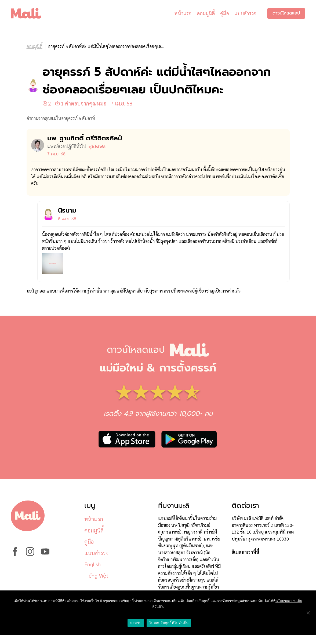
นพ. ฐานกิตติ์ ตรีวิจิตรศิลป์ (84, 138)
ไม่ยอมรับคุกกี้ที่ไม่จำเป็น (168, 623)
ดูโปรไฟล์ (97, 147)
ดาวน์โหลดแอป (286, 13)
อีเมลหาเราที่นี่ (245, 552)
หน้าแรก (182, 13)
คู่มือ (224, 13)
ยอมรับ (135, 623)
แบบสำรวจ (245, 13)
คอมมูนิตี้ (206, 13)
